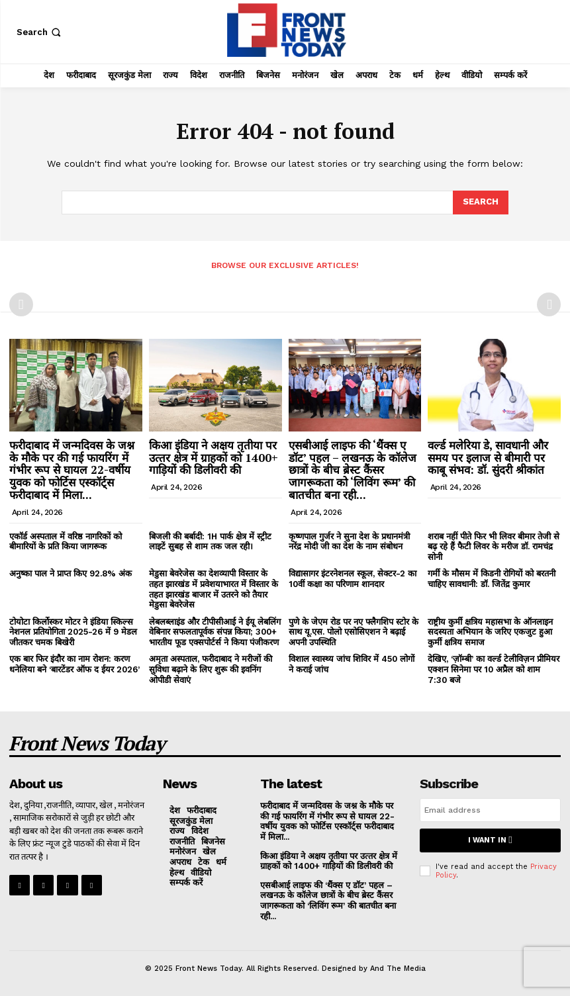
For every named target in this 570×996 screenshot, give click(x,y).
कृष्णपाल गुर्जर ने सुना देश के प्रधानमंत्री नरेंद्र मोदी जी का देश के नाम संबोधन (349, 541)
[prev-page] (21, 304)
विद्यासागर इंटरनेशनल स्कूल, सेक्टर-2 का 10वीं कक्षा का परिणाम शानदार (352, 578)
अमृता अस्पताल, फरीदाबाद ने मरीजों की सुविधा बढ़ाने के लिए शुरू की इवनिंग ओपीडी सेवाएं (210, 669)
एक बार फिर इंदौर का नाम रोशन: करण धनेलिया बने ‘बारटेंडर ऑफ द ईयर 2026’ (74, 664)
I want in (490, 840)
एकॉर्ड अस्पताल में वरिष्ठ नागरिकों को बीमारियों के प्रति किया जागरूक (65, 541)
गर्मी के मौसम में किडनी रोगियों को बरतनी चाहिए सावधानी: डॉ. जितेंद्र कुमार (491, 578)
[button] (40, 32)
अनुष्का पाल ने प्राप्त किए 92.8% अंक (70, 573)
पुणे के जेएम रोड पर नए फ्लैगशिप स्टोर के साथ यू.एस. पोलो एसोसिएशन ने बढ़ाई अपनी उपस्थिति (353, 632)
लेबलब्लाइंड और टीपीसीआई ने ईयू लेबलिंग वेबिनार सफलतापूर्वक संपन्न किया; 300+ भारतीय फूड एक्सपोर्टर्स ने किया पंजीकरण (215, 632)
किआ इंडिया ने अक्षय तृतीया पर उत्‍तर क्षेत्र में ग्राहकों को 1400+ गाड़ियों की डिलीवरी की (213, 457)
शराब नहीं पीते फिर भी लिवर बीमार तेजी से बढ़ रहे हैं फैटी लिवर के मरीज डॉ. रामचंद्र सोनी (493, 546)
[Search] (480, 202)
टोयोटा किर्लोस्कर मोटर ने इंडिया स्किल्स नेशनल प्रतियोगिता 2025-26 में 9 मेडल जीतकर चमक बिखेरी (73, 632)
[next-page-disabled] (549, 304)
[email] (490, 810)
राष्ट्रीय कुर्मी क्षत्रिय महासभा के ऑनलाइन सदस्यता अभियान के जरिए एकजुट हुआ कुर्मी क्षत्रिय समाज (490, 632)
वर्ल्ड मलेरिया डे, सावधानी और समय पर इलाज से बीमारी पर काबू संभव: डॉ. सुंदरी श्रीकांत (488, 457)
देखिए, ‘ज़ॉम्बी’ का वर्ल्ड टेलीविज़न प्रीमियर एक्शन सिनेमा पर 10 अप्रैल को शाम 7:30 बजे (493, 669)
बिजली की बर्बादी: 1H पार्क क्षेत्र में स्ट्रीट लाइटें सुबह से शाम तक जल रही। (210, 541)
